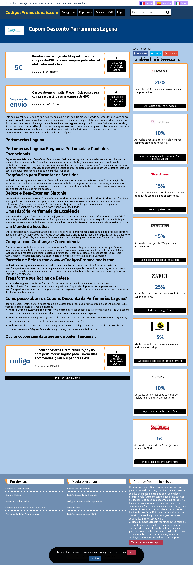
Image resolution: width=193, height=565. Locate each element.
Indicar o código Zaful (160, 310)
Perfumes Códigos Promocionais (22, 514)
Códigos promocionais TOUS (81, 514)
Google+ (171, 53)
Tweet (156, 53)
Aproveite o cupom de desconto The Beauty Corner (160, 157)
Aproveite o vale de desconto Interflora (160, 360)
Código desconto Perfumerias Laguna (116, 360)
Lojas (120, 12)
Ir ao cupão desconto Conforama (160, 461)
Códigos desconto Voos (17, 488)
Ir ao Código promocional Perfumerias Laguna (116, 100)
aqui (131, 552)
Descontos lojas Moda (78, 488)
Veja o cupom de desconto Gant (160, 411)
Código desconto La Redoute (82, 495)
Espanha (164, 3)
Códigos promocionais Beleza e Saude (25, 507)
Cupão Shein (73, 507)
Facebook (140, 53)
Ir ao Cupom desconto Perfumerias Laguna (116, 66)
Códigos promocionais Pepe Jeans (84, 501)
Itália (181, 3)
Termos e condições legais (145, 542)
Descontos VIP (104, 12)
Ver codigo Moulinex (160, 209)
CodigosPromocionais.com (31, 12)
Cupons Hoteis (13, 495)
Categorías (68, 12)
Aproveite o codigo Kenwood (160, 105)
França (146, 3)
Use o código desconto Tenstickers (160, 259)
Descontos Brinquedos (17, 501)
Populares (85, 12)
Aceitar (95, 558)
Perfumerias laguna (67, 378)
